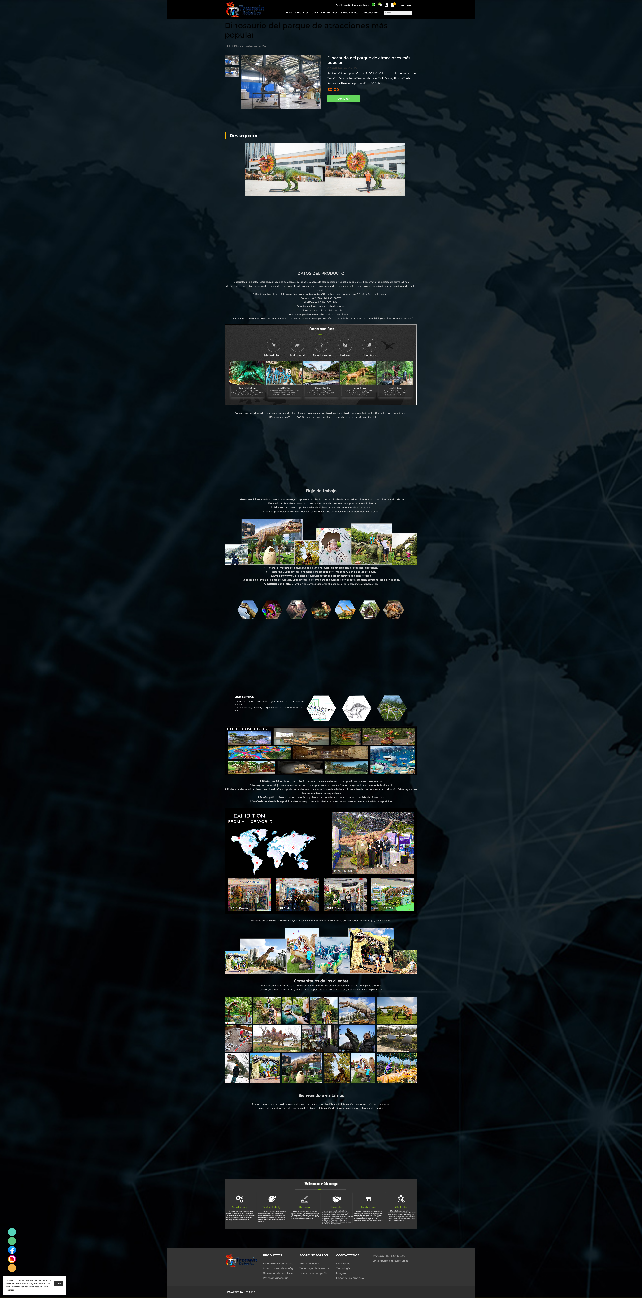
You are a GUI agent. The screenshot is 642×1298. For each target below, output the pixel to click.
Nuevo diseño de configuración (282, 1268)
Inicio (288, 12)
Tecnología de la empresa (315, 1268)
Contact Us (343, 1263)
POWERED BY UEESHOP (241, 1292)
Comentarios (329, 12)
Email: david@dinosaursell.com (352, 5)
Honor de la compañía (313, 1273)
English (406, 5)
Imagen (341, 1273)
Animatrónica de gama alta (280, 1263)
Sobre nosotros (349, 12)
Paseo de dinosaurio (275, 1278)
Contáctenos (370, 12)
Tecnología (343, 1268)
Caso (315, 12)
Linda (12, 1232)
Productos (301, 12)
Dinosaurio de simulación (250, 46)
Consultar (343, 98)
